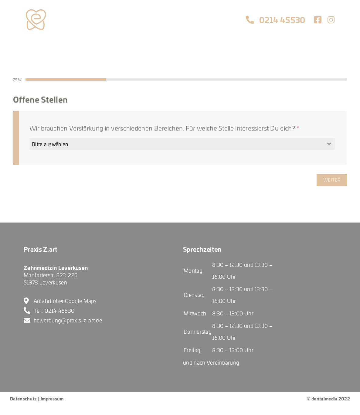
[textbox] (176, 144)
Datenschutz (23, 398)
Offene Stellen (40, 99)
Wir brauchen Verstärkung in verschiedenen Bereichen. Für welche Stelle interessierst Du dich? (164, 128)
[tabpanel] (180, 129)
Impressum (52, 398)
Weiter (332, 180)
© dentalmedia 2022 (328, 398)
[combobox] (182, 144)
